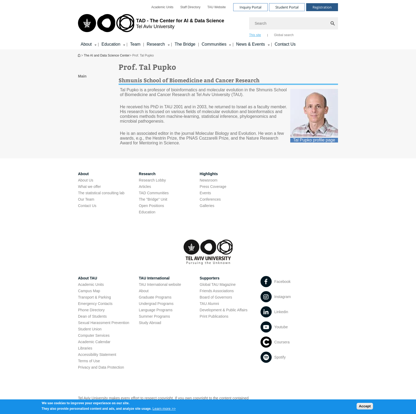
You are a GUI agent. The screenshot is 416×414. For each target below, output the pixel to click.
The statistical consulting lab (101, 193)
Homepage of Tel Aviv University (79, 55)
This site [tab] (255, 35)
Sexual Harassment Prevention (103, 323)
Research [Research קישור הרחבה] (156, 44)
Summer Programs (154, 316)
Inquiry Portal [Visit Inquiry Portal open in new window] (250, 7)
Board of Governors (216, 297)
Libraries (85, 348)
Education (147, 212)
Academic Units (91, 284)
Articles (145, 186)
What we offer (89, 186)
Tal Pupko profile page (314, 140)
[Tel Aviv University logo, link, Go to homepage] (151, 25)
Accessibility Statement (97, 354)
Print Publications (214, 316)
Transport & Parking (94, 297)
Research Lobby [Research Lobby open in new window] (152, 180)
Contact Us (285, 44)
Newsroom (209, 180)
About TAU (87, 278)
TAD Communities (154, 193)
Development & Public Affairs (224, 310)
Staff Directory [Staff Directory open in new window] (190, 7)
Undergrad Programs (156, 303)
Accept (365, 407)
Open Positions (151, 206)
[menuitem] (162, 7)
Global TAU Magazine (218, 284)
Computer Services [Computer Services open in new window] (94, 335)
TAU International (154, 278)
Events (205, 193)
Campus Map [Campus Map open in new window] (89, 291)
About (144, 291)
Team (135, 44)
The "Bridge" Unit (153, 199)
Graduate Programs (155, 297)
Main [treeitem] (82, 76)
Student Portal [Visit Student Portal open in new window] (286, 7)
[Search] (293, 23)
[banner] (208, 24)
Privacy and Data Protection (101, 367)
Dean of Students (92, 316)
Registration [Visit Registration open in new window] (322, 7)
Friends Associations (217, 291)
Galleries (207, 206)
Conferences (210, 199)
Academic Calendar (94, 342)
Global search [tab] (284, 35)
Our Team (86, 199)
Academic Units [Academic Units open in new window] (162, 7)
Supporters (210, 278)
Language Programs (155, 310)
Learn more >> (164, 410)
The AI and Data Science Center (106, 55)
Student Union (90, 329)
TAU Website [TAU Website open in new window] (216, 7)
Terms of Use (89, 361)
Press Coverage (213, 186)
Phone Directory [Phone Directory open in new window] (91, 310)
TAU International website (160, 284)
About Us (85, 180)
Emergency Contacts (95, 303)
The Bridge (185, 44)
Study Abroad (150, 323)
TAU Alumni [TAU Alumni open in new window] (209, 303)
